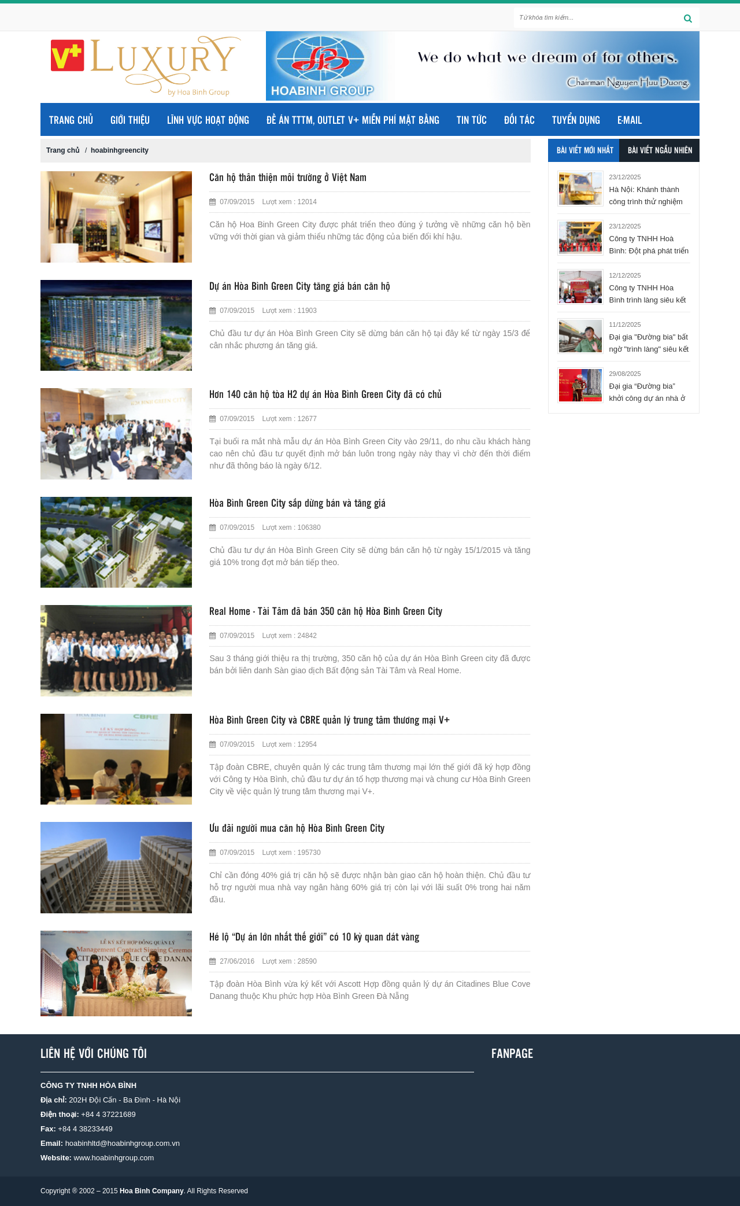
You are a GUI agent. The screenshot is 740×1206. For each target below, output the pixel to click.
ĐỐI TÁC (519, 121)
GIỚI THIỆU (130, 121)
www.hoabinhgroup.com (114, 1157)
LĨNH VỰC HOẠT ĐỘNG (208, 121)
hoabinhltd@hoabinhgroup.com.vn (122, 1143)
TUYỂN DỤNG (576, 121)
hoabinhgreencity (120, 150)
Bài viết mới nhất (585, 151)
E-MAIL (629, 121)
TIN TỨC (472, 121)
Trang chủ (71, 121)
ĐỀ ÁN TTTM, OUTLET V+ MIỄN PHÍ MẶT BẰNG (353, 121)
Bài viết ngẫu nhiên (660, 151)
